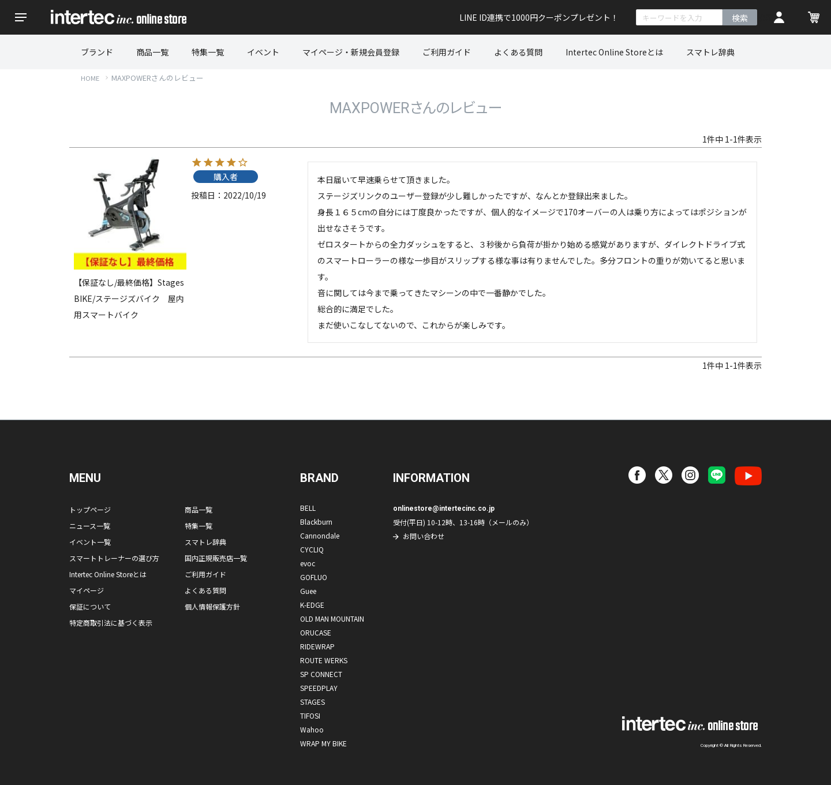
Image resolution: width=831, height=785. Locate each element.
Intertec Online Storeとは (614, 52)
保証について (90, 606)
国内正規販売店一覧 (216, 558)
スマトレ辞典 (710, 52)
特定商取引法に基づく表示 (110, 622)
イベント (263, 52)
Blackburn (316, 521)
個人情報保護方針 (212, 606)
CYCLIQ (312, 549)
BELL (308, 508)
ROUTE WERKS (323, 660)
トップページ (90, 509)
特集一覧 (208, 52)
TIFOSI (310, 715)
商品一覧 (152, 52)
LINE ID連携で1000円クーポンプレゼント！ (539, 17)
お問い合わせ (423, 536)
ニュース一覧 (89, 525)
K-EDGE (312, 605)
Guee (308, 591)
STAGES (312, 701)
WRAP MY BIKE (323, 743)
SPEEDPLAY (319, 688)
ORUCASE (315, 632)
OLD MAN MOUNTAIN (332, 618)
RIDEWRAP (317, 646)
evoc (307, 563)
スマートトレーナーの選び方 (114, 558)
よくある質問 (518, 52)
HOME (90, 78)
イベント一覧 (90, 542)
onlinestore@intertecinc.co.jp (444, 508)
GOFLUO (313, 577)
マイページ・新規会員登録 (350, 52)
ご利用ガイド (446, 52)
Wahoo (312, 729)
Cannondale (319, 535)
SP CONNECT (321, 674)
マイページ (86, 590)
